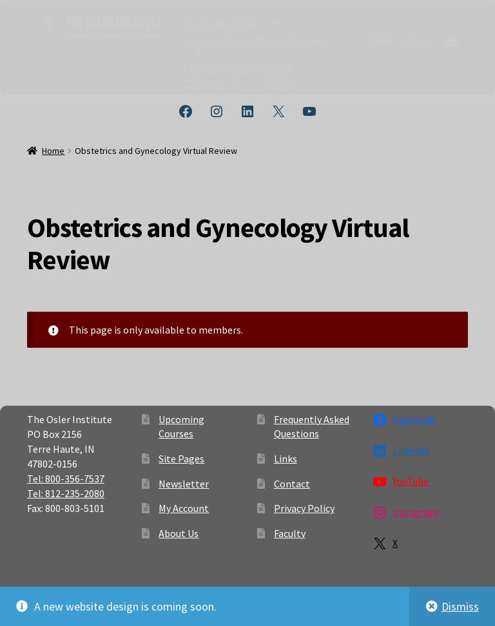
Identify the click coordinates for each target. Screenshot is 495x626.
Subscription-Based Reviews (257, 40)
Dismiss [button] (460, 606)
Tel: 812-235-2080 (65, 493)
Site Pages (181, 458)
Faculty (290, 533)
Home (53, 150)
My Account (184, 508)
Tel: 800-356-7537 (65, 478)
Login (280, 83)
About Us (179, 533)
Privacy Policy (304, 508)
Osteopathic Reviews (238, 66)
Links (285, 458)
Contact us (211, 83)
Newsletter (184, 483)
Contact (292, 483)
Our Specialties (223, 22)
